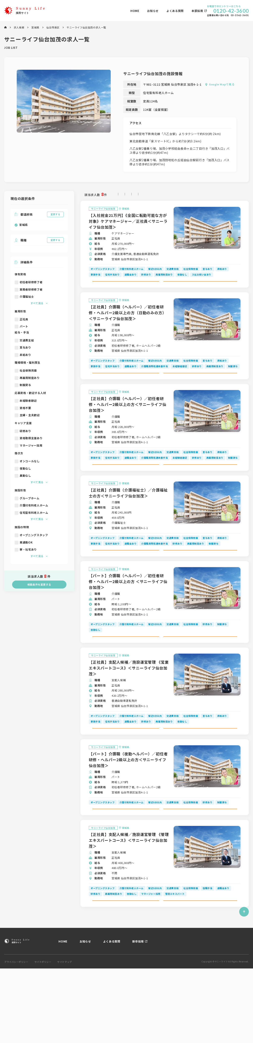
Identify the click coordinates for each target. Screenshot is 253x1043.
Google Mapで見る (221, 84)
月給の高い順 (159, 195)
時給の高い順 (184, 195)
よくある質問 (123, 11)
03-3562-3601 (240, 15)
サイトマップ (64, 1036)
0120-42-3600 (231, 10)
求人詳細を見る (129, 287)
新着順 (138, 195)
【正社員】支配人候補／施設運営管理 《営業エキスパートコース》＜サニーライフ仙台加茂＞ (129, 714)
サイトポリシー (42, 1036)
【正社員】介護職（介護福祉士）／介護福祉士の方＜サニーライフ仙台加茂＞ (128, 521)
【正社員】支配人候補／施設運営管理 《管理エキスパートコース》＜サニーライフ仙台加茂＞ (129, 905)
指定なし (121, 195)
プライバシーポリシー (16, 1036)
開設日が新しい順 (212, 195)
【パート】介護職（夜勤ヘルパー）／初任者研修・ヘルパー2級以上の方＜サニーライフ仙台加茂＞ (128, 815)
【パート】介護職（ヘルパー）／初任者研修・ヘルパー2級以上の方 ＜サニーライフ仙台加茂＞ (128, 619)
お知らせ (101, 11)
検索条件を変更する (39, 584)
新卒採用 (138, 1016)
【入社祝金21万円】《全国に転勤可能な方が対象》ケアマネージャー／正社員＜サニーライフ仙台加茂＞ (128, 221)
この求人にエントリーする (200, 287)
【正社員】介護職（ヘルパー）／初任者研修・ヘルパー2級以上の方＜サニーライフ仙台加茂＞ (127, 423)
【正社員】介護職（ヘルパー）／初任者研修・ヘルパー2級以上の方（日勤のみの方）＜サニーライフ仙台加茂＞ (127, 322)
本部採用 (145, 11)
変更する (55, 214)
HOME (83, 11)
